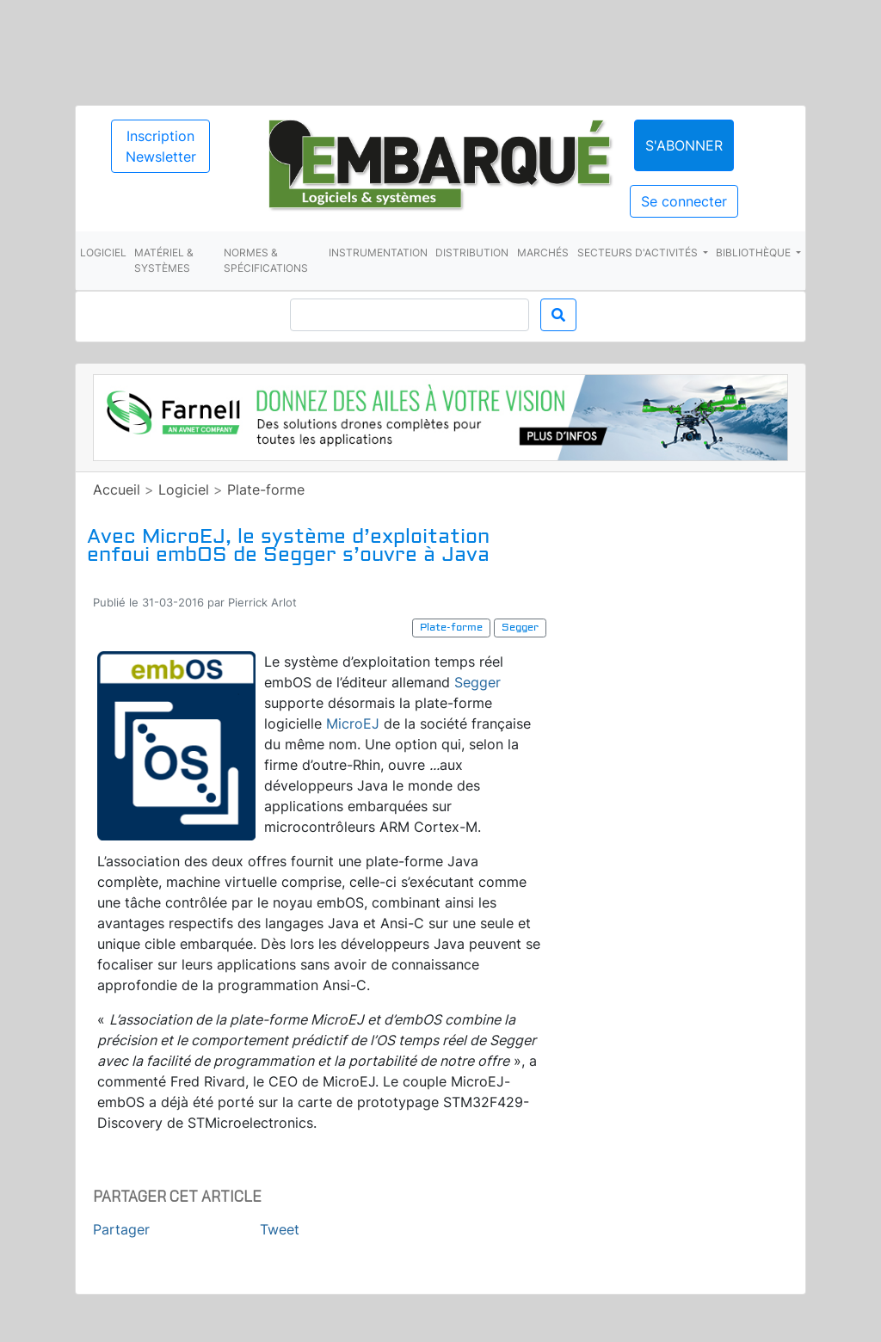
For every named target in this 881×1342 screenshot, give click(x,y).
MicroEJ (352, 723)
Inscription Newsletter (161, 146)
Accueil (116, 489)
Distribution (471, 252)
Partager (121, 1229)
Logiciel (103, 252)
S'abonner (684, 145)
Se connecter (684, 201)
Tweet (279, 1229)
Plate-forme (266, 489)
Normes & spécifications (266, 260)
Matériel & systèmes (164, 260)
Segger (477, 682)
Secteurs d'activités (638, 252)
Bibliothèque (754, 252)
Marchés (543, 252)
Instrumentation (378, 252)
